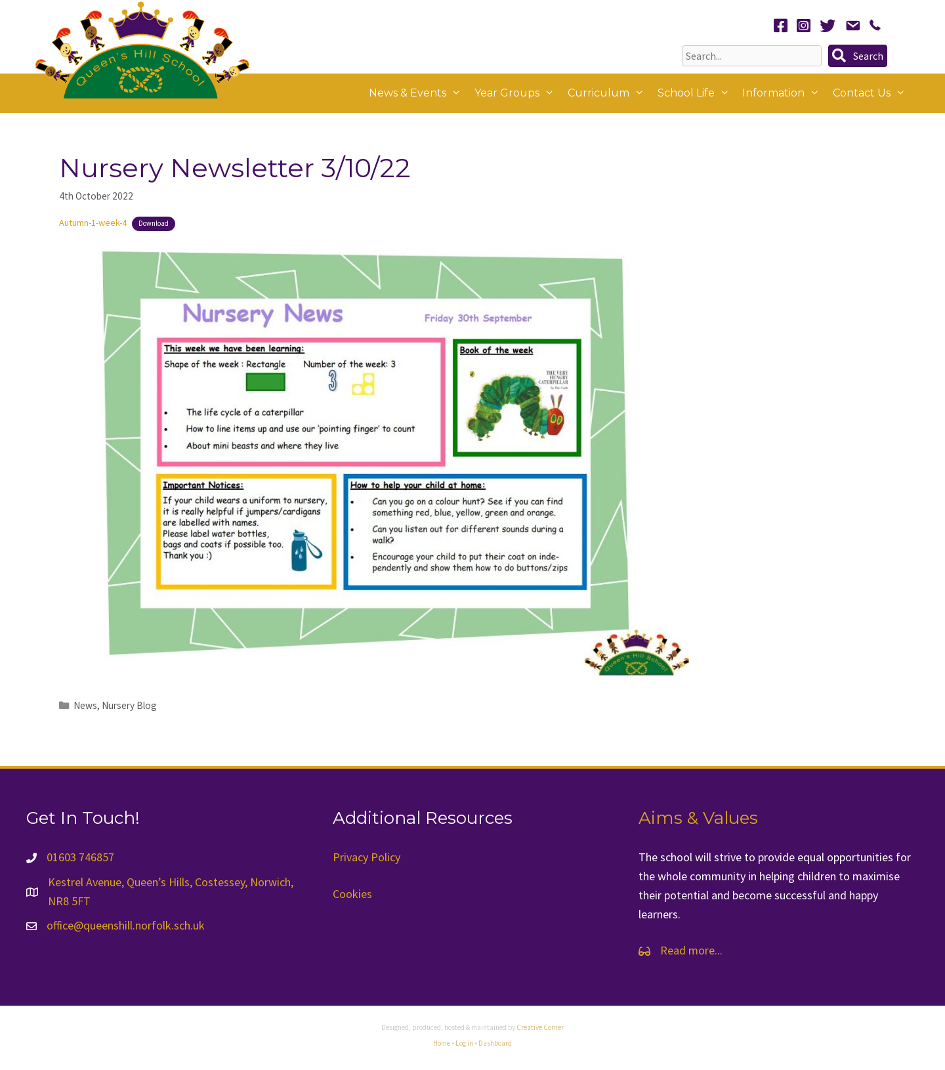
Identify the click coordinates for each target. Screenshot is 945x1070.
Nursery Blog (129, 705)
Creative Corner (540, 1027)
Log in (464, 1043)
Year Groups (517, 93)
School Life (697, 93)
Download (153, 223)
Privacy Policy (366, 857)
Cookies (352, 893)
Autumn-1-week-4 (93, 222)
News (85, 705)
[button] (857, 56)
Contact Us (872, 93)
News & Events (418, 93)
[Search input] (752, 55)
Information (784, 93)
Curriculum (609, 93)
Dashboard (495, 1043)
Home (441, 1043)
